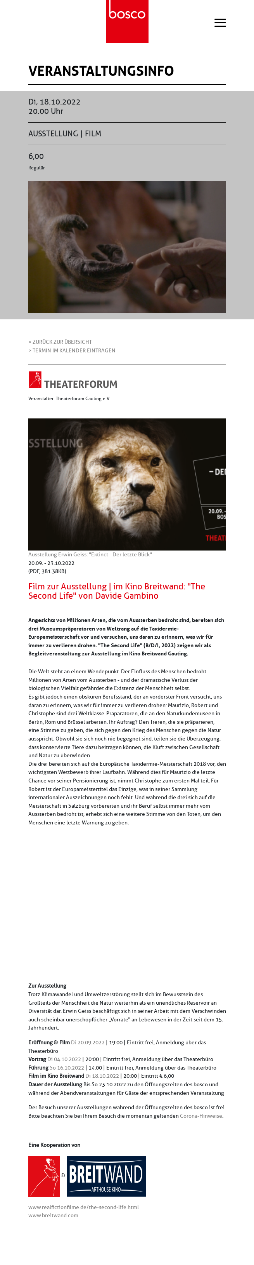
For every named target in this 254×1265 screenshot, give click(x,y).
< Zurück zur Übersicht (60, 341)
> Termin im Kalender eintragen (72, 350)
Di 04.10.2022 (64, 1059)
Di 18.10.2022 (102, 1075)
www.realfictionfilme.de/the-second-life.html (83, 1207)
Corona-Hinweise (201, 1115)
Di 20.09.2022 (88, 1042)
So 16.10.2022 (67, 1067)
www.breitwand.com (53, 1215)
